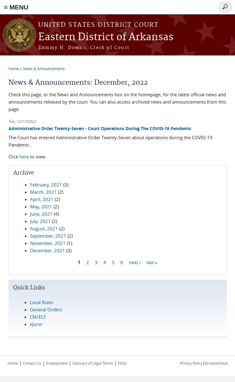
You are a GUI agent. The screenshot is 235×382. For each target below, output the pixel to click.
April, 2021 (42, 199)
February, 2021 (46, 185)
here (24, 157)
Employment (56, 363)
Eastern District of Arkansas (105, 37)
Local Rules (41, 302)
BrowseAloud (216, 363)
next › (135, 262)
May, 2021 (41, 206)
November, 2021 (48, 243)
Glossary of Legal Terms (92, 363)
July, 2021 (40, 221)
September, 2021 (48, 236)
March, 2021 (43, 192)
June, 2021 (41, 214)
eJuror (36, 324)
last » (152, 262)
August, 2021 (44, 228)
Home (14, 68)
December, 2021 (47, 250)
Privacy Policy (191, 363)
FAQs (122, 363)
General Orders (46, 309)
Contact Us (32, 363)
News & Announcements (44, 68)
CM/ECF (38, 317)
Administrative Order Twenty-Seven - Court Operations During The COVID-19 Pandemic (100, 128)
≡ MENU (16, 7)
